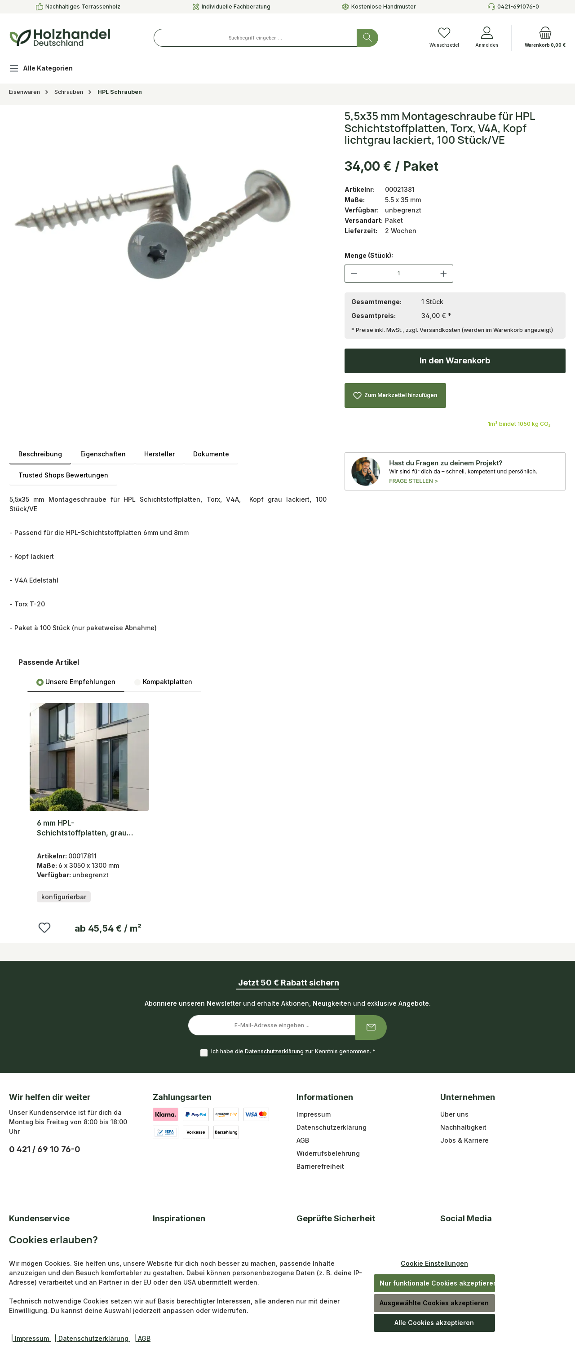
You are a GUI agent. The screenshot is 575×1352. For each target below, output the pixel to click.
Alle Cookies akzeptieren (434, 1322)
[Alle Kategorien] (48, 69)
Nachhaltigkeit (463, 1127)
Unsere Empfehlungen (75, 682)
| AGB (142, 1338)
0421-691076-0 (518, 6)
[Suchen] (367, 38)
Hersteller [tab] (159, 454)
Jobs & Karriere (464, 1140)
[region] (168, 218)
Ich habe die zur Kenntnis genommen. (293, 1051)
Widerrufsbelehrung (328, 1153)
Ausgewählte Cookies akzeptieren (434, 1303)
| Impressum (31, 1338)
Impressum (313, 1114)
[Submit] (371, 1027)
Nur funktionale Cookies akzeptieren (437, 1283)
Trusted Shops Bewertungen (63, 475)
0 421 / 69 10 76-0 (44, 1149)
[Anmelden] (486, 38)
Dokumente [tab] (211, 454)
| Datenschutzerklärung (92, 1338)
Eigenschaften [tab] (103, 454)
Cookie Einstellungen (434, 1263)
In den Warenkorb (455, 360)
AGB (302, 1140)
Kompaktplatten (163, 682)
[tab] (40, 453)
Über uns (454, 1114)
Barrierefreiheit (320, 1166)
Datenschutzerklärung (274, 1051)
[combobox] (255, 38)
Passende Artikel (48, 662)
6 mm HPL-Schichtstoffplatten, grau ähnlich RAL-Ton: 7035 (82, 828)
